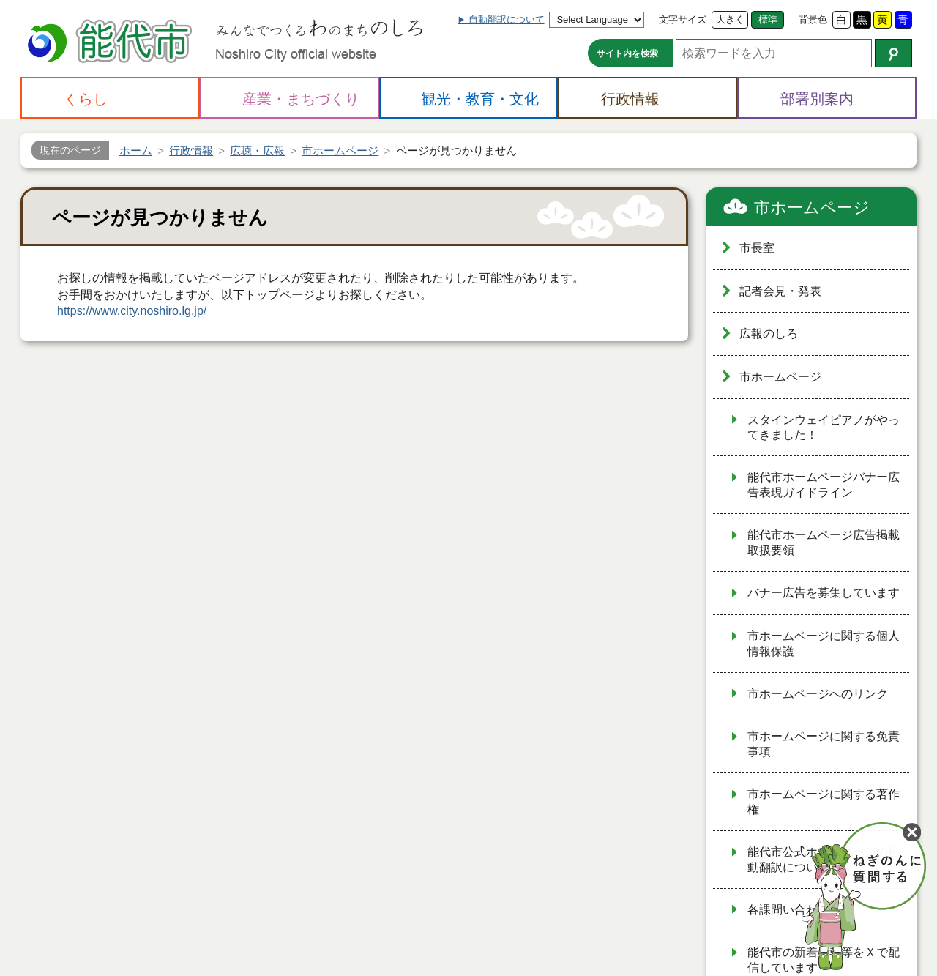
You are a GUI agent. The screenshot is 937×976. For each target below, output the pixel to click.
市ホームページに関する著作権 (823, 802)
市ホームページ (812, 207)
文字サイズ (682, 19)
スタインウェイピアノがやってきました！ (823, 428)
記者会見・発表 (780, 291)
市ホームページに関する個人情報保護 (823, 644)
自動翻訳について (506, 19)
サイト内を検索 (627, 53)
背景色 (813, 19)
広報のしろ (768, 333)
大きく (730, 19)
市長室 (756, 248)
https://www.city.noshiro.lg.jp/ (131, 311)
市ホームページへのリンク (817, 694)
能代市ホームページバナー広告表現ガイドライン (823, 485)
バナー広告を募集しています (823, 592)
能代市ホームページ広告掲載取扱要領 (823, 542)
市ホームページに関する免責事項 (823, 744)
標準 (767, 19)
